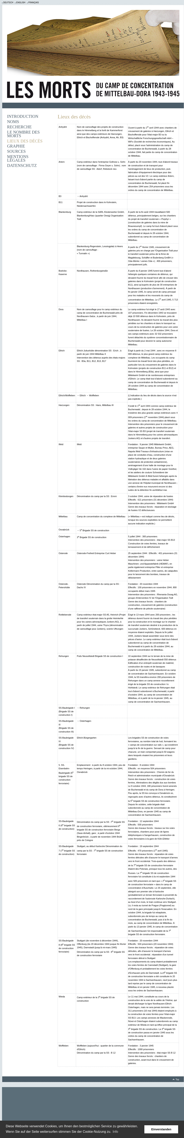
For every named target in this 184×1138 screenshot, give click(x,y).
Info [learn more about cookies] (115, 1131)
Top (177, 1079)
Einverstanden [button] (161, 1129)
